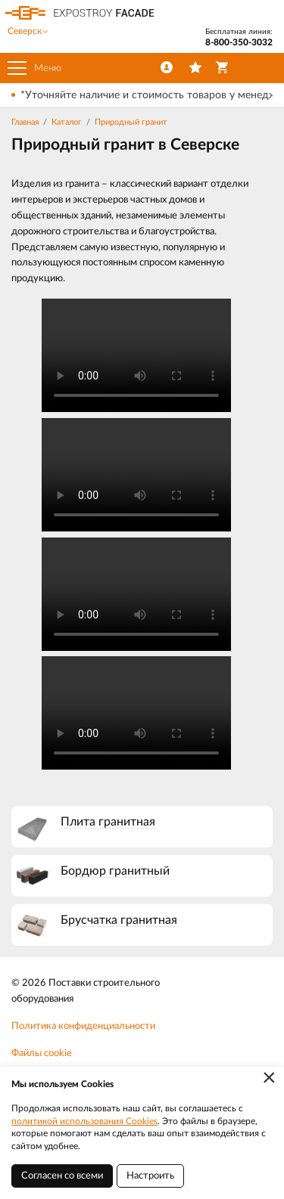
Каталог (66, 122)
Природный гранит (131, 122)
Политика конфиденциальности (83, 1026)
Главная (25, 122)
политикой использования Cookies (84, 1121)
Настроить (150, 1176)
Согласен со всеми (62, 1176)
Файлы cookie (41, 1053)
